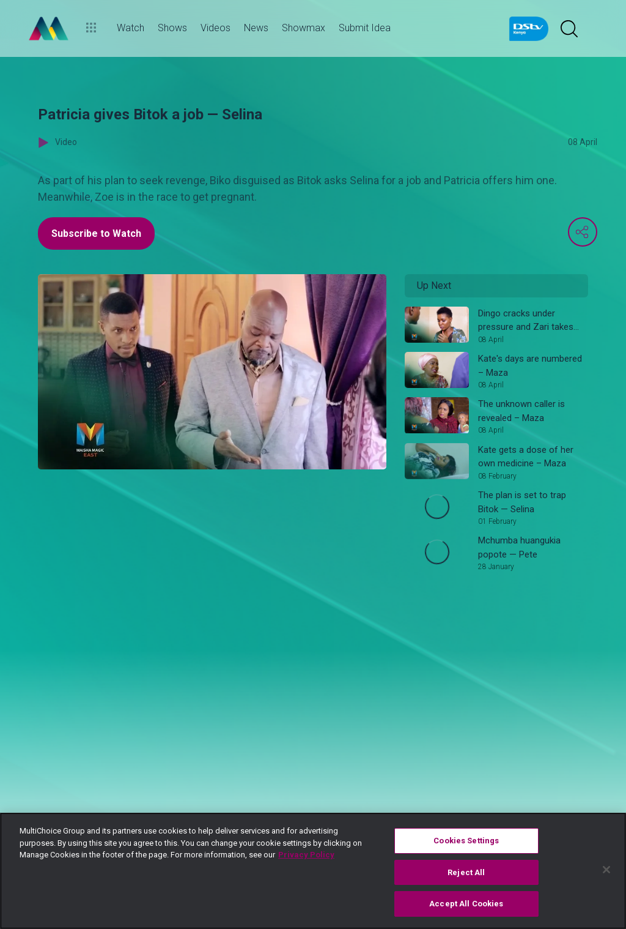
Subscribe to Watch (96, 233)
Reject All (466, 872)
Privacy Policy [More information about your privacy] (306, 854)
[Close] (606, 869)
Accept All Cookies (466, 903)
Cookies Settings (466, 840)
